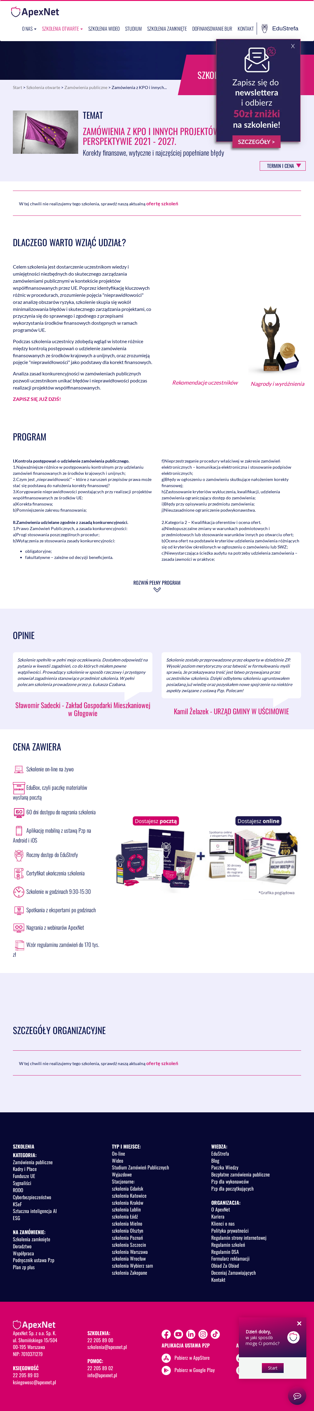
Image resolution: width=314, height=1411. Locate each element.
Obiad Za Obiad (225, 1265)
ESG (16, 1218)
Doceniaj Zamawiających (233, 1272)
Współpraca (23, 1253)
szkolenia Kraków (127, 1202)
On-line (118, 1153)
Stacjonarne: (123, 1181)
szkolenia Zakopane (129, 1272)
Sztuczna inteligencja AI (35, 1211)
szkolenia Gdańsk (127, 1188)
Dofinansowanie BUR (212, 28)
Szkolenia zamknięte (167, 28)
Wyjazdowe (122, 1174)
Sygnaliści (22, 1183)
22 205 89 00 (100, 1340)
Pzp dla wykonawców (230, 1181)
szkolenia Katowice (129, 1195)
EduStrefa (280, 28)
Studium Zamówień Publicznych (140, 1167)
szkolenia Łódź (125, 1216)
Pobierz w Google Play (194, 1369)
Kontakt (246, 28)
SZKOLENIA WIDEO (104, 28)
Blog (215, 1160)
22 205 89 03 (26, 1375)
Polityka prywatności (230, 1230)
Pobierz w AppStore (192, 1357)
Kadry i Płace (25, 1169)
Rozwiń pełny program (157, 582)
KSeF (17, 1204)
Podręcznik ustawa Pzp (33, 1260)
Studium (133, 28)
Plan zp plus (24, 1267)
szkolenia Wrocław (129, 1258)
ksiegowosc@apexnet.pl (34, 1382)
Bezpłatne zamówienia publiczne (240, 1174)
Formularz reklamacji (230, 1258)
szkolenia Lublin (126, 1209)
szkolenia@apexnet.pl (107, 1347)
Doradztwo (22, 1246)
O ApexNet (220, 1209)
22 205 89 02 (100, 1368)
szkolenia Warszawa (130, 1251)
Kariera (217, 1216)
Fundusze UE (24, 1176)
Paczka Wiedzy (224, 1167)
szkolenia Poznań (127, 1237)
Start (17, 87)
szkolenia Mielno (127, 1223)
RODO (18, 1190)
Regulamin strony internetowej (238, 1237)
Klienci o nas (223, 1223)
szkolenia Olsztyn (127, 1230)
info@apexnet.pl (102, 1375)
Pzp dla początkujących (232, 1188)
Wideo (117, 1160)
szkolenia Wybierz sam (132, 1265)
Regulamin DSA (225, 1251)
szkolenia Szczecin (129, 1244)
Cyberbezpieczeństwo (32, 1197)
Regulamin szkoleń (228, 1244)
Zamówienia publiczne (85, 87)
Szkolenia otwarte (62, 28)
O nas (29, 28)
